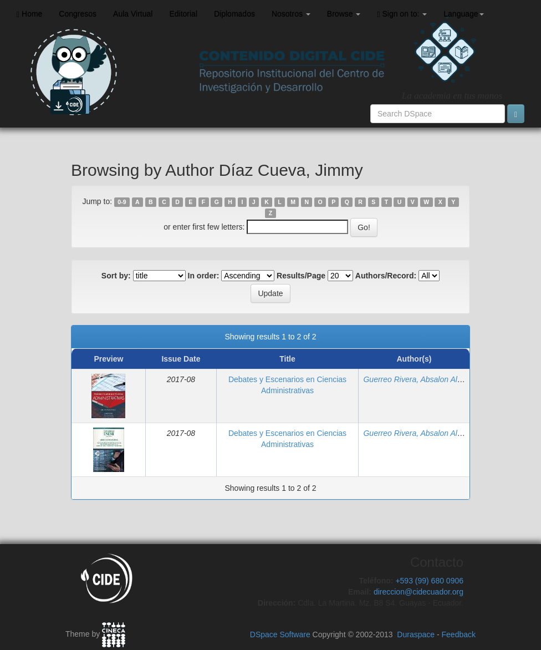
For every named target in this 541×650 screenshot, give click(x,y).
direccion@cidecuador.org (418, 591)
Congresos (77, 13)
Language (463, 13)
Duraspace (416, 634)
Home (29, 14)
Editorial (183, 13)
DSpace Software (280, 634)
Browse (344, 13)
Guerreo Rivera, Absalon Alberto (418, 379)
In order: (204, 275)
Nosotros (291, 13)
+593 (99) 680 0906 (429, 580)
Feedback (459, 634)
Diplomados (234, 13)
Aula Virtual (132, 13)
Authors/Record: (385, 275)
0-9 (122, 202)
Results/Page (301, 275)
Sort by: (116, 275)
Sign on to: (402, 14)
